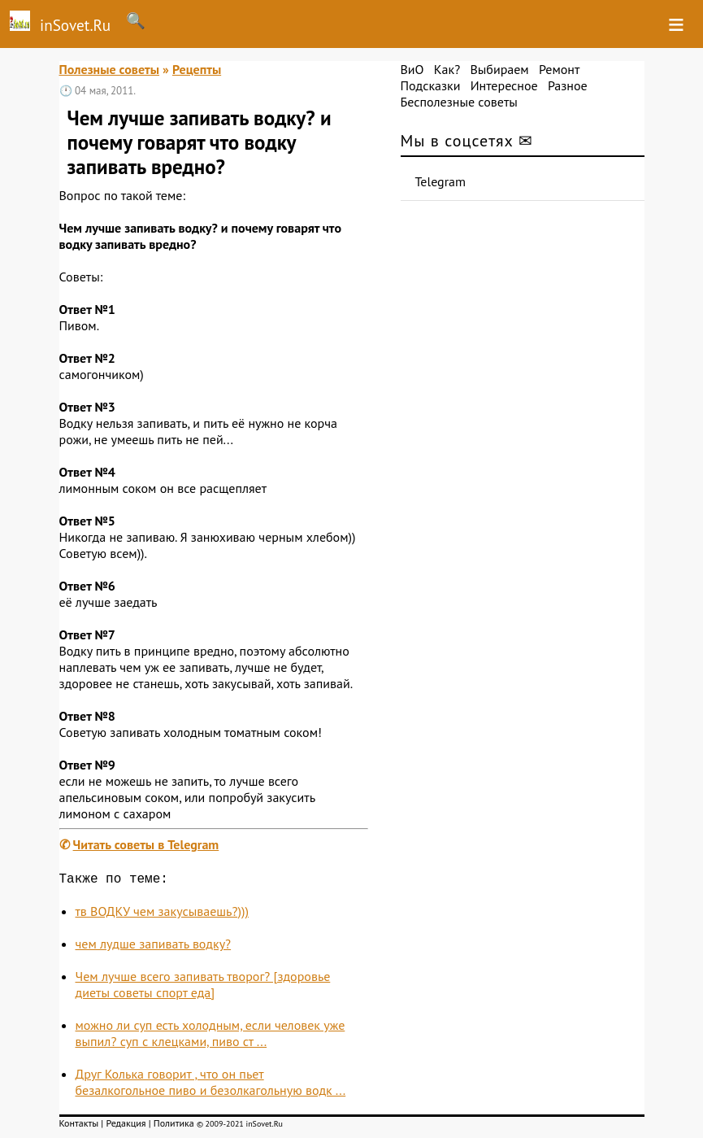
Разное (568, 85)
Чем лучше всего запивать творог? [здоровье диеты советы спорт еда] (203, 987)
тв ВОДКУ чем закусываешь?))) (162, 914)
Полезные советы (109, 69)
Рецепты (196, 69)
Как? (447, 69)
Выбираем (499, 69)
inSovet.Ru (55, 23)
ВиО (412, 69)
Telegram (440, 181)
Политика (174, 1126)
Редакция (125, 1126)
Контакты (79, 1126)
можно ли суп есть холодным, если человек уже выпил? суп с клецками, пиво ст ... (210, 1036)
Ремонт (559, 69)
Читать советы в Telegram (146, 844)
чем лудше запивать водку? (154, 947)
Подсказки (431, 85)
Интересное (504, 85)
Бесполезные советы (459, 102)
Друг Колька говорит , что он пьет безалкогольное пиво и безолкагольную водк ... (211, 1085)
